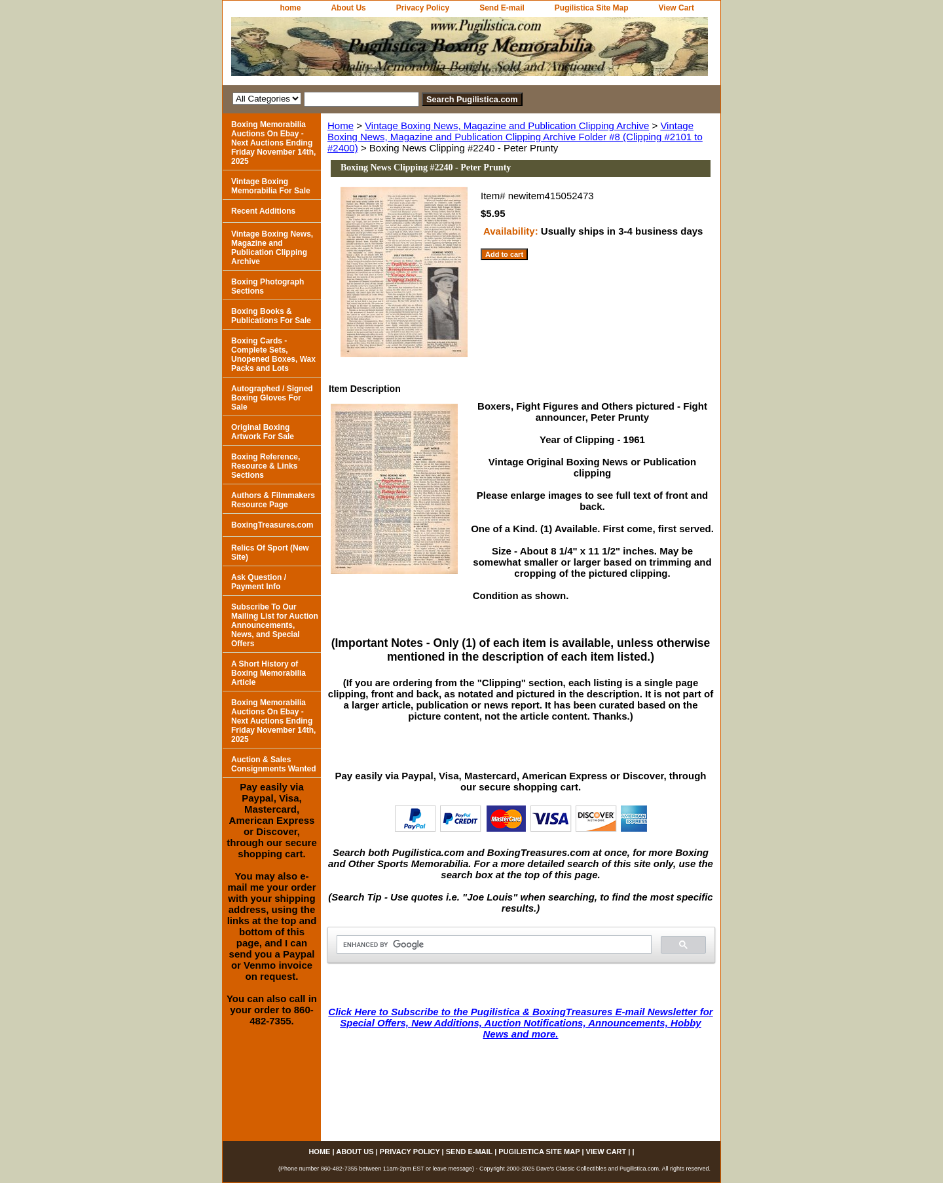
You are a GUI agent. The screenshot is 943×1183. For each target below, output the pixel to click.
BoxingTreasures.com (272, 525)
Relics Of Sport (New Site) (270, 552)
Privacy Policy (422, 7)
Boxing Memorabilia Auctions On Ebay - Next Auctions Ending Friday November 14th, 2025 (273, 143)
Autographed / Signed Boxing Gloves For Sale (272, 398)
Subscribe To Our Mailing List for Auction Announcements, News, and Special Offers (274, 625)
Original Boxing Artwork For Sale (262, 432)
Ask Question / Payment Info (258, 582)
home (290, 7)
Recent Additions (263, 211)
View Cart (676, 7)
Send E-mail (502, 7)
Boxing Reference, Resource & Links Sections (265, 466)
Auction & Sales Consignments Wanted (273, 764)
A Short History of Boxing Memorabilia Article (268, 673)
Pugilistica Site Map (592, 7)
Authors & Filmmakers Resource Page (273, 500)
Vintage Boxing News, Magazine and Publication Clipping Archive (507, 125)
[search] (492, 944)
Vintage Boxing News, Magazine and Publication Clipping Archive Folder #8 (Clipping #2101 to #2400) (515, 136)
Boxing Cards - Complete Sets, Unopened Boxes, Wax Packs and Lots (273, 354)
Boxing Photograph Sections (267, 286)
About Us (348, 7)
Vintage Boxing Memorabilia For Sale (270, 186)
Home (340, 125)
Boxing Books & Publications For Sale (271, 316)
